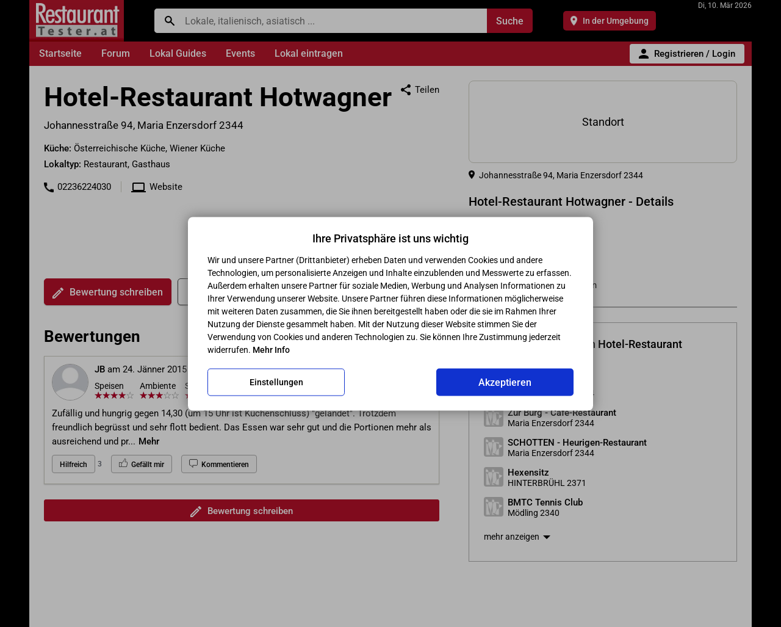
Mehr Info (271, 349)
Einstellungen (276, 382)
